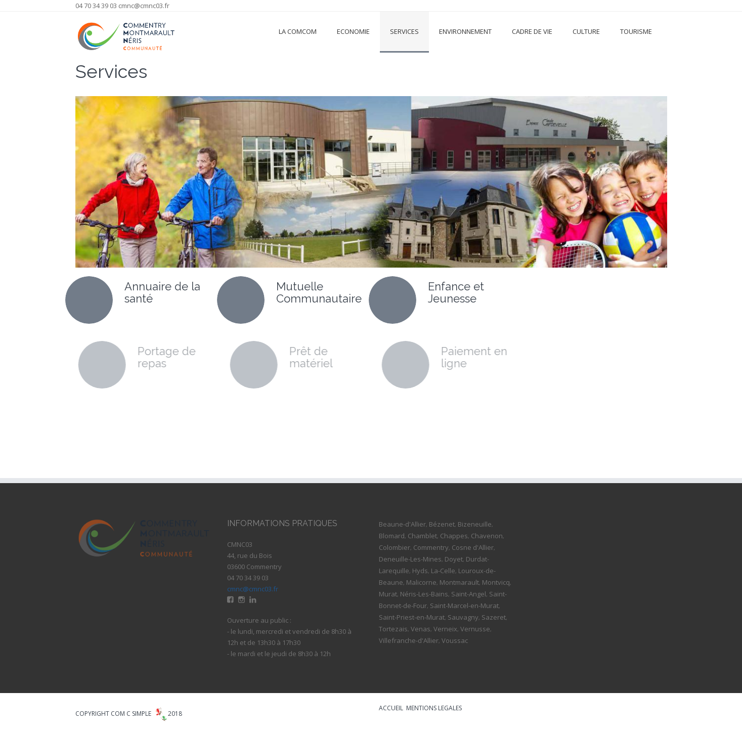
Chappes (454, 535)
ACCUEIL (391, 708)
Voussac (455, 640)
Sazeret (494, 617)
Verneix (445, 628)
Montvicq (496, 582)
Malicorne (421, 582)
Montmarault (459, 582)
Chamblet (422, 535)
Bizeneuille (475, 524)
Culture (586, 31)
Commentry (431, 547)
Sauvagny (463, 617)
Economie (353, 31)
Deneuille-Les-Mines (410, 559)
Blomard (392, 535)
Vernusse (475, 628)
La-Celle (443, 570)
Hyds (420, 570)
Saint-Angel (468, 593)
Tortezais (393, 628)
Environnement (465, 31)
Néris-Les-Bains (424, 593)
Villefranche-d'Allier (409, 640)
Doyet (454, 559)
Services (404, 31)
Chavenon (487, 535)
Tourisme (636, 31)
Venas (420, 628)
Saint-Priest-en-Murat (412, 617)
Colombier (394, 547)
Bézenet (442, 524)
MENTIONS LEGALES (434, 708)
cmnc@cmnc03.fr (143, 5)
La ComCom (298, 31)
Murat (388, 593)
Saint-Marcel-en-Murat (464, 605)
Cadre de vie (532, 31)
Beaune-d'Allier (402, 524)
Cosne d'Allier (473, 547)
